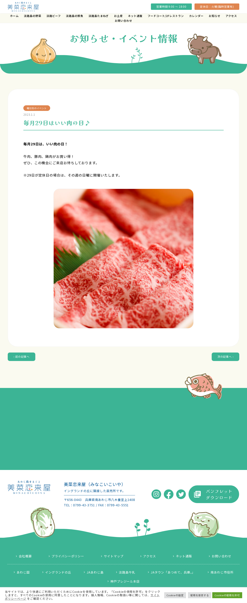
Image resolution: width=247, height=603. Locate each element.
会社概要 (25, 556)
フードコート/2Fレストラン (166, 16)
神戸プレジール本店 (125, 581)
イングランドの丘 (58, 572)
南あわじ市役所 (222, 572)
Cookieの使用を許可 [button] (227, 595)
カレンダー (196, 16)
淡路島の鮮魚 (74, 16)
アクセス (231, 16)
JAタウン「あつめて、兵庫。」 (173, 572)
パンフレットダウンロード (219, 494)
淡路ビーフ (54, 16)
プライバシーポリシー (68, 556)
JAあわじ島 (95, 572)
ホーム (14, 16)
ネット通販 (135, 16)
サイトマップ (113, 556)
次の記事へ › (225, 356)
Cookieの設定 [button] (175, 595)
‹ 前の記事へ (22, 356)
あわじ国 (23, 572)
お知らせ (214, 16)
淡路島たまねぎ (99, 16)
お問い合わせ (123, 21)
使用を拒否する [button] (199, 595)
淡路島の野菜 (32, 16)
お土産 (118, 16)
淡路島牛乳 (127, 572)
